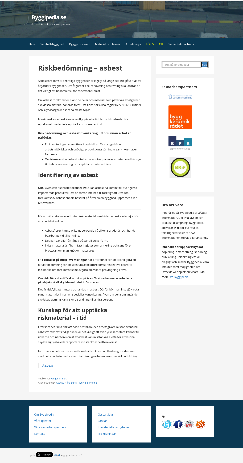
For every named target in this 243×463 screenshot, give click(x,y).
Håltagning (71, 382)
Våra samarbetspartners (50, 427)
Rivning (82, 382)
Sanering (92, 382)
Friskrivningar (107, 434)
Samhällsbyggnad (52, 44)
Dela (57, 455)
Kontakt (39, 434)
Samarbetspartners (181, 44)
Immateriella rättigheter (113, 427)
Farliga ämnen (58, 378)
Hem (32, 44)
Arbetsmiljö (133, 44)
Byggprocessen (79, 44)
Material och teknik (107, 44)
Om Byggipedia (178, 277)
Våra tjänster (42, 421)
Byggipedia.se (48, 17)
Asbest (47, 365)
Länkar (102, 421)
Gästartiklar (105, 414)
